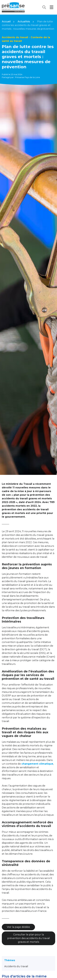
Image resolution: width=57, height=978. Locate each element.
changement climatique (37, 763)
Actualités (24, 21)
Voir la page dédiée (18, 927)
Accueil (6, 21)
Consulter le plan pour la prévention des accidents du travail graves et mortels (28, 938)
